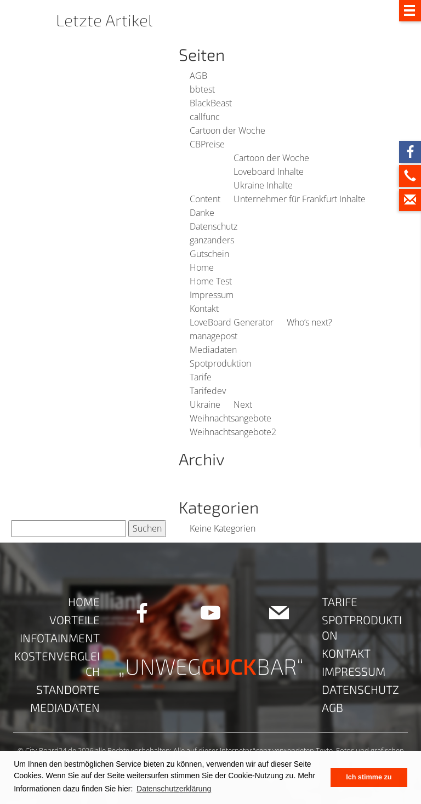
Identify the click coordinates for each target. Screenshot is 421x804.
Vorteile (74, 619)
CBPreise (207, 144)
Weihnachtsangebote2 (233, 432)
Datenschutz (213, 226)
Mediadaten (213, 350)
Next (243, 404)
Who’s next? (309, 322)
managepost (213, 336)
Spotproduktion (220, 363)
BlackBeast (211, 103)
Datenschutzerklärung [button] (173, 788)
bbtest (202, 89)
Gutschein (209, 254)
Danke (202, 213)
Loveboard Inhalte (269, 172)
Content (205, 199)
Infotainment (60, 638)
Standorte (68, 689)
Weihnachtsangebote (230, 418)
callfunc (205, 117)
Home (202, 267)
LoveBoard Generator (232, 322)
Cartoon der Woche (227, 130)
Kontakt (204, 309)
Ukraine (205, 404)
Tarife (201, 377)
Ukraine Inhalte (263, 185)
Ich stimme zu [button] (368, 777)
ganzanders (212, 240)
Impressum (212, 295)
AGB (198, 76)
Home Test (211, 281)
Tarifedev (208, 391)
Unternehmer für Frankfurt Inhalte (300, 199)
